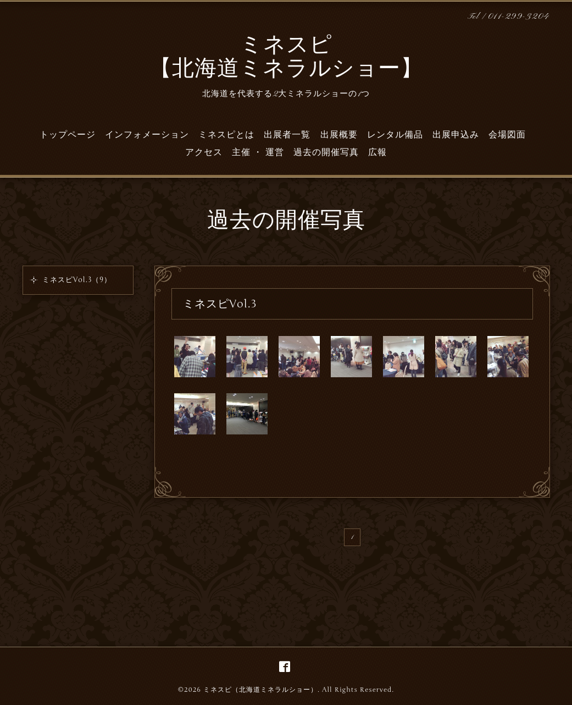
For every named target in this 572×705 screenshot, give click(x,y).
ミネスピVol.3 (220, 304)
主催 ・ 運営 (258, 152)
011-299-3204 (519, 17)
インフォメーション (147, 134)
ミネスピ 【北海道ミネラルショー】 (286, 58)
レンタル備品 (395, 134)
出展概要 (339, 134)
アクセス (204, 152)
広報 (377, 152)
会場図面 (507, 134)
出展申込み (455, 134)
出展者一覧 (287, 134)
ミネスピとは (226, 134)
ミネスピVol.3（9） (77, 280)
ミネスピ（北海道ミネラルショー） (260, 689)
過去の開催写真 (326, 152)
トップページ (68, 134)
